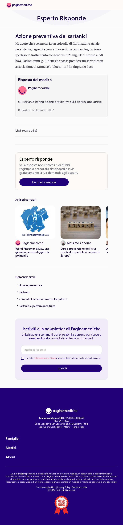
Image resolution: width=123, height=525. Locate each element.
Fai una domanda (44, 182)
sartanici (24, 292)
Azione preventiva (30, 285)
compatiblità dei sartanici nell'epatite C (43, 299)
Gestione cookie (79, 487)
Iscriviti (62, 368)
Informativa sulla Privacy (45, 358)
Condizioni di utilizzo (46, 487)
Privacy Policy (63, 487)
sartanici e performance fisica (37, 306)
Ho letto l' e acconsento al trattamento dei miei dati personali (63, 358)
